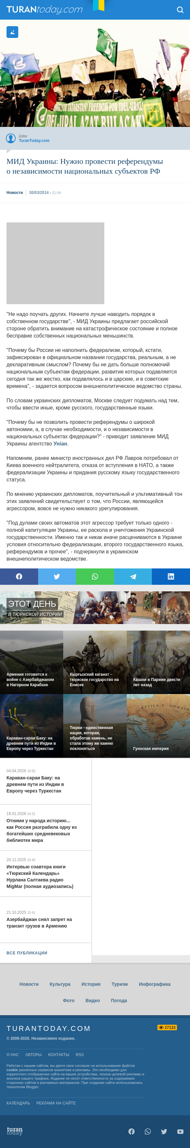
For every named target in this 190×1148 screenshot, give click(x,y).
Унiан (60, 443)
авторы (33, 1054)
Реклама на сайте (56, 1103)
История (90, 984)
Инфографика (154, 984)
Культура (60, 984)
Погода (119, 1000)
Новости (29, 984)
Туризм (119, 984)
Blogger (32, 1087)
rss (80, 1054)
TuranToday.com (45, 10)
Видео (93, 1000)
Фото (68, 1000)
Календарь (18, 1103)
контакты (58, 1054)
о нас (13, 1054)
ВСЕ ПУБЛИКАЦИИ (27, 953)
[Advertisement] (55, 263)
